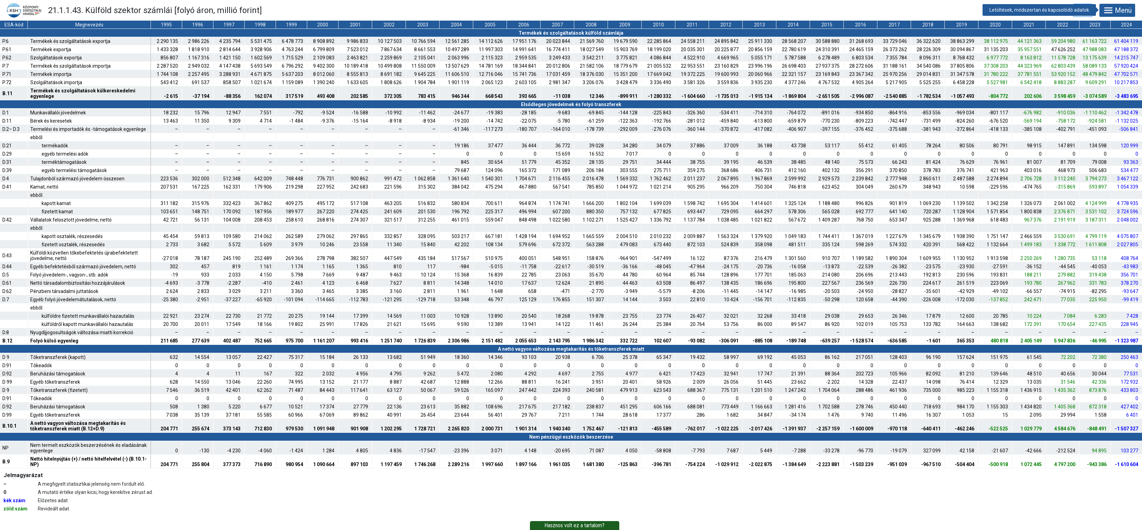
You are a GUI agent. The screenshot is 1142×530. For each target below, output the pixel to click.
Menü (1117, 10)
